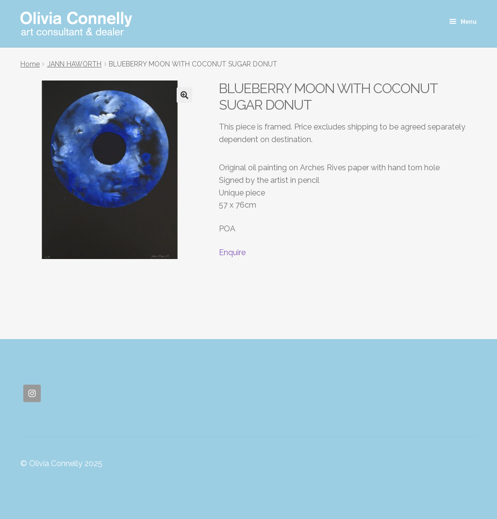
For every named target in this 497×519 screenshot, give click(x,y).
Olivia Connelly (76, 23)
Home (30, 64)
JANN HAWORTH (74, 64)
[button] (184, 95)
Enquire (232, 252)
